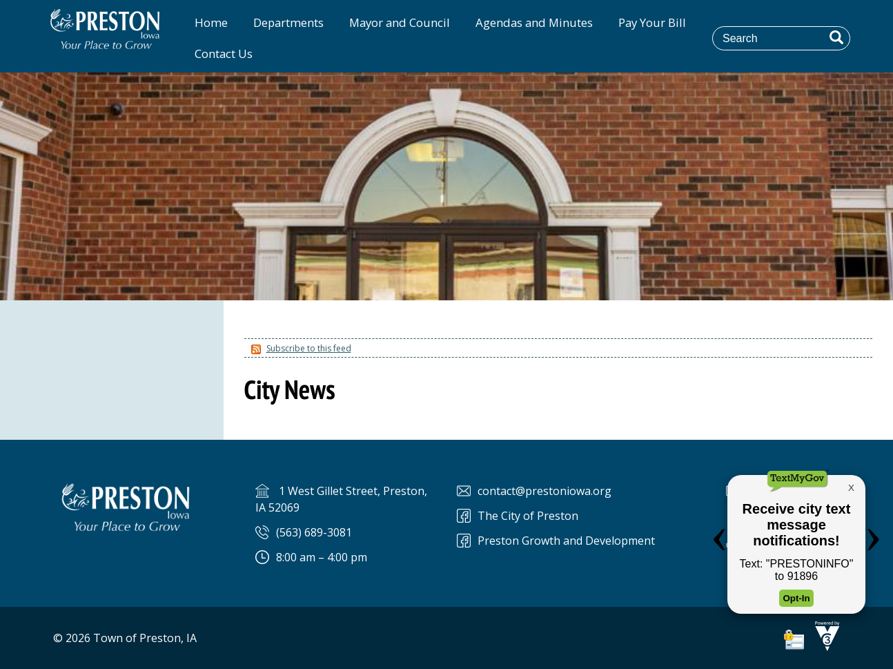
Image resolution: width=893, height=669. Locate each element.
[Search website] (791, 38)
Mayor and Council (399, 22)
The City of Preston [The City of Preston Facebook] (528, 515)
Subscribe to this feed (308, 348)
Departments (288, 22)
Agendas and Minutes (534, 22)
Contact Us (224, 53)
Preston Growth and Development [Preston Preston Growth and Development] (566, 540)
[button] (836, 37)
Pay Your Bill (652, 22)
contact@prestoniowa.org (544, 490)
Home (211, 22)
